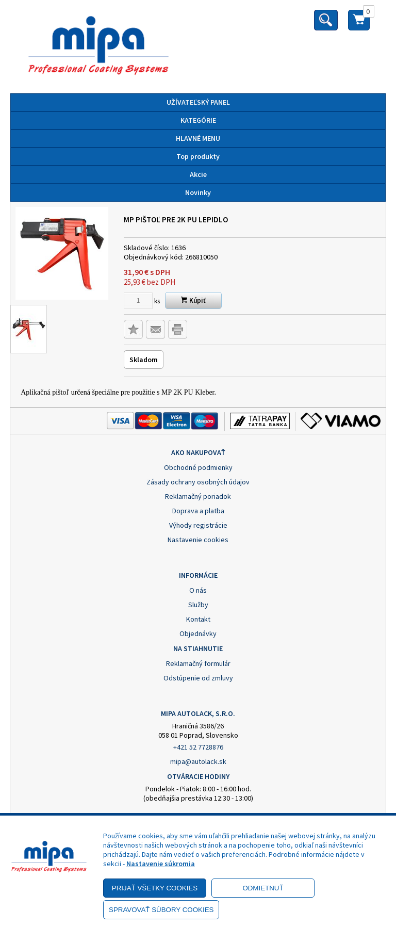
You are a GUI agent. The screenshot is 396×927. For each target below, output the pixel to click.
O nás (198, 590)
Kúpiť (193, 300)
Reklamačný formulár (198, 663)
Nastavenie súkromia (160, 863)
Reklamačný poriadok (198, 496)
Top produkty (198, 156)
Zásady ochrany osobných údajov (198, 481)
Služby (198, 604)
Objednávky (198, 633)
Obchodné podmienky (198, 467)
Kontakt (198, 619)
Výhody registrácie (198, 525)
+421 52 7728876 (198, 747)
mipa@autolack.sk (198, 761)
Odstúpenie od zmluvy (198, 677)
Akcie (198, 174)
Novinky (198, 192)
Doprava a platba (198, 510)
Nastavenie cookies (198, 539)
